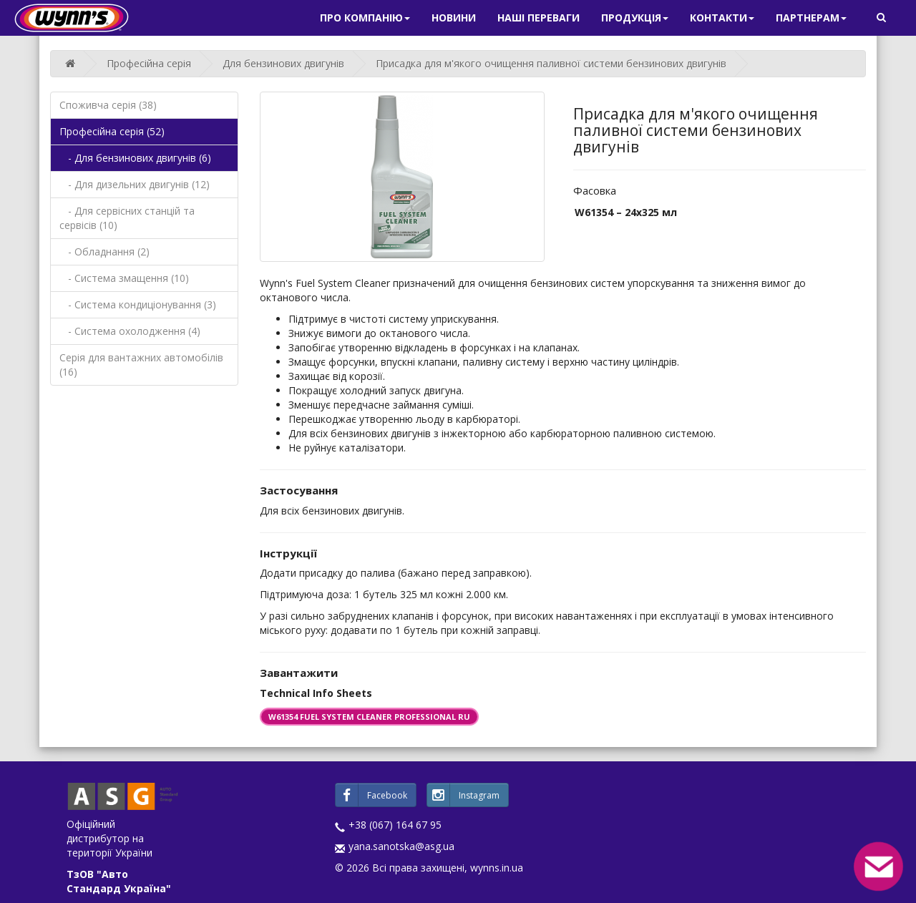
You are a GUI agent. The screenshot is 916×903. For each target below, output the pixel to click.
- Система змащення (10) (124, 278)
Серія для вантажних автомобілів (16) (141, 365)
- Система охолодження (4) (129, 331)
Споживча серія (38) (108, 105)
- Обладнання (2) (104, 251)
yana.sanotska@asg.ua (401, 846)
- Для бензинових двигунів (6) (135, 158)
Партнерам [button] (811, 17)
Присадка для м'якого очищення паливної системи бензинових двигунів (551, 63)
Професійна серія (149, 63)
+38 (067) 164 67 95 (395, 824)
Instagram (463, 795)
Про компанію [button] (365, 17)
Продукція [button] (634, 17)
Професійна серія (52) (112, 131)
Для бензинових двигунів (283, 63)
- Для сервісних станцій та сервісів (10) (127, 218)
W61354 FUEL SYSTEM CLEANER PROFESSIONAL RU (369, 716)
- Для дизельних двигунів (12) (134, 184)
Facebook (371, 795)
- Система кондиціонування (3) (137, 304)
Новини (454, 17)
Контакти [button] (722, 17)
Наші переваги (538, 17)
